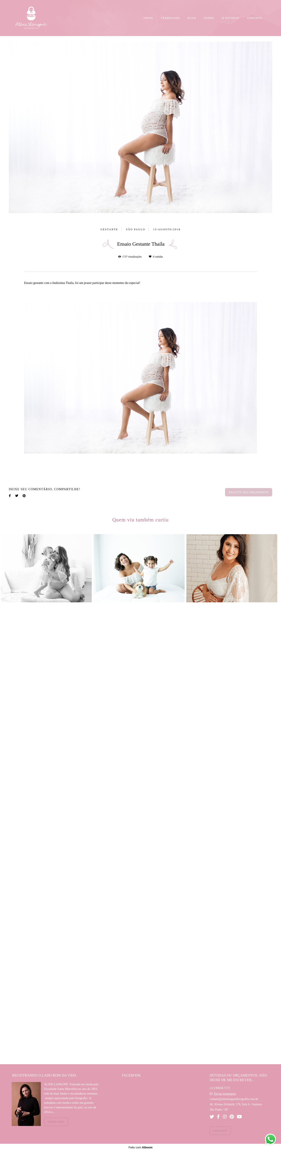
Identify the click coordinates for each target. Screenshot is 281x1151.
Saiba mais (56, 1121)
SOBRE (209, 18)
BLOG (191, 18)
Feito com (140, 1147)
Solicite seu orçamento (249, 492)
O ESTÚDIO (230, 18)
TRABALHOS (170, 18)
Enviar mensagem (225, 1093)
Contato (220, 1130)
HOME (148, 18)
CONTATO (254, 18)
